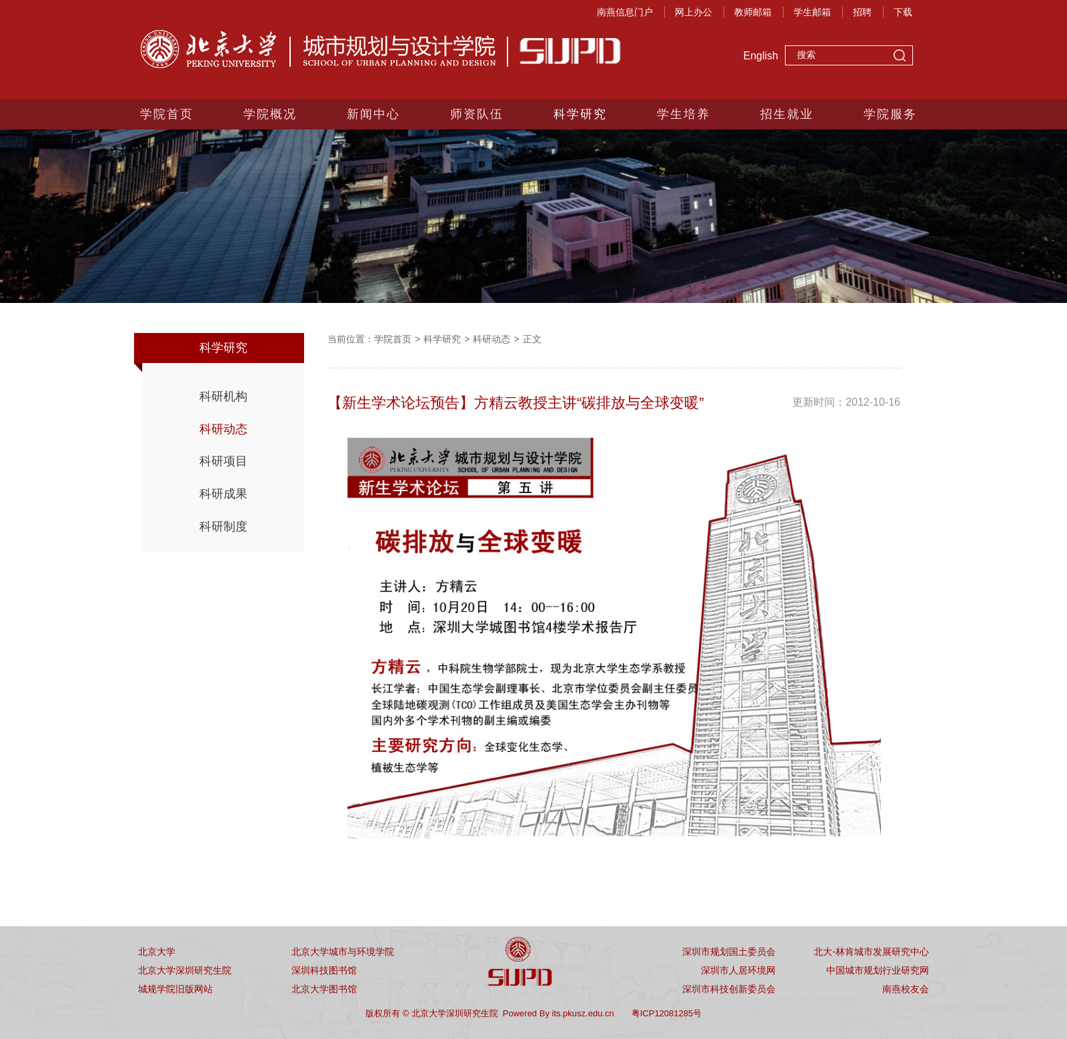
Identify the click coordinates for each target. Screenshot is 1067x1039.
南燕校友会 (905, 989)
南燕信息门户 (625, 12)
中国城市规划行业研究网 (877, 970)
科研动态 (223, 429)
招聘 (862, 12)
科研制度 (223, 526)
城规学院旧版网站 (175, 989)
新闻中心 (373, 114)
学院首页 (166, 114)
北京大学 (156, 951)
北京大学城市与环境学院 (342, 951)
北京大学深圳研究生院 (184, 970)
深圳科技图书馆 (324, 970)
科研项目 (223, 461)
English (761, 55)
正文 (532, 339)
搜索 (900, 56)
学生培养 (683, 114)
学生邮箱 (812, 12)
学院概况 (270, 114)
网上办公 (693, 12)
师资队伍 (476, 114)
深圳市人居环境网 (738, 970)
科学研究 (580, 114)
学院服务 (890, 114)
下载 (903, 12)
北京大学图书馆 (324, 989)
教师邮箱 (753, 12)
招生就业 (787, 114)
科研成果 (223, 493)
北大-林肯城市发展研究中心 (871, 951)
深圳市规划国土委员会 (729, 951)
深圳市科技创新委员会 (729, 989)
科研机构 (223, 396)
